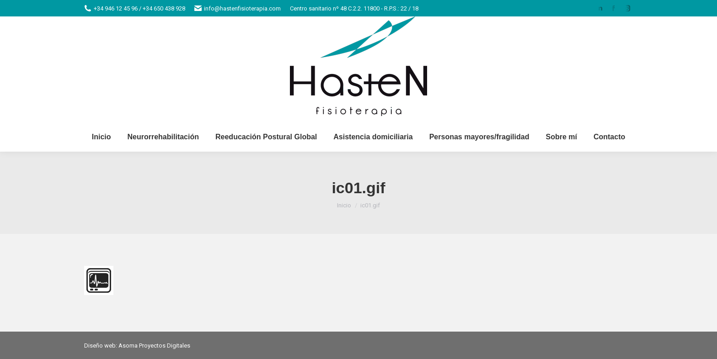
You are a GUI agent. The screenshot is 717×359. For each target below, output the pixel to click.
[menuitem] (101, 137)
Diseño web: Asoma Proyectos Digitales (137, 345)
